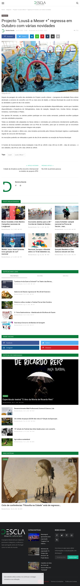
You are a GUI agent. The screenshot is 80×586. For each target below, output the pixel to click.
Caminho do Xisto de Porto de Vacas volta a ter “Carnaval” (46, 566)
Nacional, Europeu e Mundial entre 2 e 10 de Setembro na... (39, 250)
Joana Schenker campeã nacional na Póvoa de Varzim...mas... (64, 224)
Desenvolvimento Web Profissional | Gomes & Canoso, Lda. (34, 408)
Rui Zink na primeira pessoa (51, 169)
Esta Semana (14, 276)
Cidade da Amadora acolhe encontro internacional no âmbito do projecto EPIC (20, 170)
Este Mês (40, 276)
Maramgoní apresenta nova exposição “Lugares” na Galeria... (45, 539)
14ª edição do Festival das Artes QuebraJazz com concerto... (35, 429)
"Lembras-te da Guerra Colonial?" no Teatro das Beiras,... (33, 281)
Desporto (8, 9)
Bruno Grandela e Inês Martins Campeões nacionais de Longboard (13, 224)
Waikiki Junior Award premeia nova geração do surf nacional (13, 251)
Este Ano (65, 276)
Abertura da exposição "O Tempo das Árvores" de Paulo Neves (45, 553)
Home (3, 9)
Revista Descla (8, 30)
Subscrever (73, 557)
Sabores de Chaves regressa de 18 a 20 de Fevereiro (32, 292)
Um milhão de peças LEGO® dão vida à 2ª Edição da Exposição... (36, 419)
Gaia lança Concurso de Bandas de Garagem (29, 323)
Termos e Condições (57, 581)
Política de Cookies (71, 581)
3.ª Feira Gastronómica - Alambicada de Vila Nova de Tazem (34, 312)
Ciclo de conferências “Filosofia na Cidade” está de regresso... (31, 505)
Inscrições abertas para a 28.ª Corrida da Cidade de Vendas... (40, 223)
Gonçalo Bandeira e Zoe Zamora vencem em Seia (64, 250)
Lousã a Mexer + (19, 155)
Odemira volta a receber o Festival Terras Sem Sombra (33, 302)
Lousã (10, 155)
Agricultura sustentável (22, 439)
